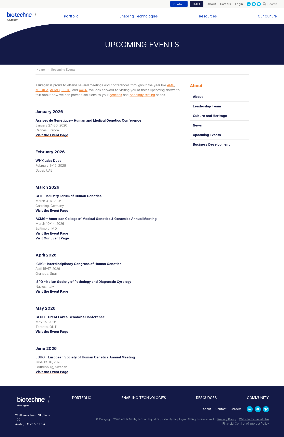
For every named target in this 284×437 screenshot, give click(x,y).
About (211, 4)
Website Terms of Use (254, 419)
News (197, 125)
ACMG (55, 90)
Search (270, 4)
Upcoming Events (63, 69)
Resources (208, 16)
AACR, (83, 90)
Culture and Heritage (210, 116)
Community (258, 398)
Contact (179, 4)
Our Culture (267, 16)
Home (41, 69)
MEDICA (42, 90)
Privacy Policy (226, 419)
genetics (115, 95)
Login (239, 4)
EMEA (196, 4)
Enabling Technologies (139, 16)
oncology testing (142, 95)
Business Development (211, 144)
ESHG (66, 90)
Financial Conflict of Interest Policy (245, 423)
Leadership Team (207, 106)
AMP (170, 85)
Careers (225, 4)
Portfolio (71, 16)
